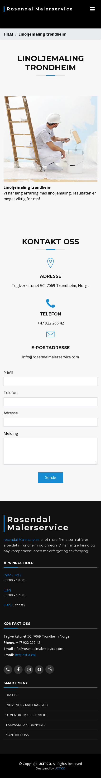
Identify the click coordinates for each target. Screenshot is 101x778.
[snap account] (39, 669)
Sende (50, 477)
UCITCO (60, 768)
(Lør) (7, 590)
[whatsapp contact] (8, 669)
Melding (11, 433)
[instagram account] (28, 669)
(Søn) (8, 605)
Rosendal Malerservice (40, 9)
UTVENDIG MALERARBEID (26, 715)
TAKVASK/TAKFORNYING (25, 724)
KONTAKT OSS (17, 734)
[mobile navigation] (92, 9)
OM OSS (12, 695)
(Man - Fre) (12, 575)
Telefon (11, 392)
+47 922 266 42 (50, 323)
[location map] (49, 669)
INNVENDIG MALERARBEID (26, 705)
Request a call (25, 655)
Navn (8, 372)
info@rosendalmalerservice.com (50, 357)
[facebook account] (18, 669)
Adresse (11, 413)
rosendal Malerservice (21, 539)
